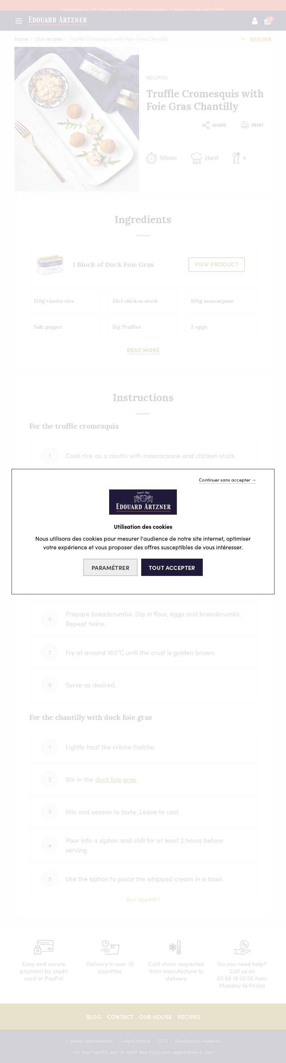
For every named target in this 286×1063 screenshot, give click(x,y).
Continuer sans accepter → (227, 479)
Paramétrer (110, 567)
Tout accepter (172, 567)
